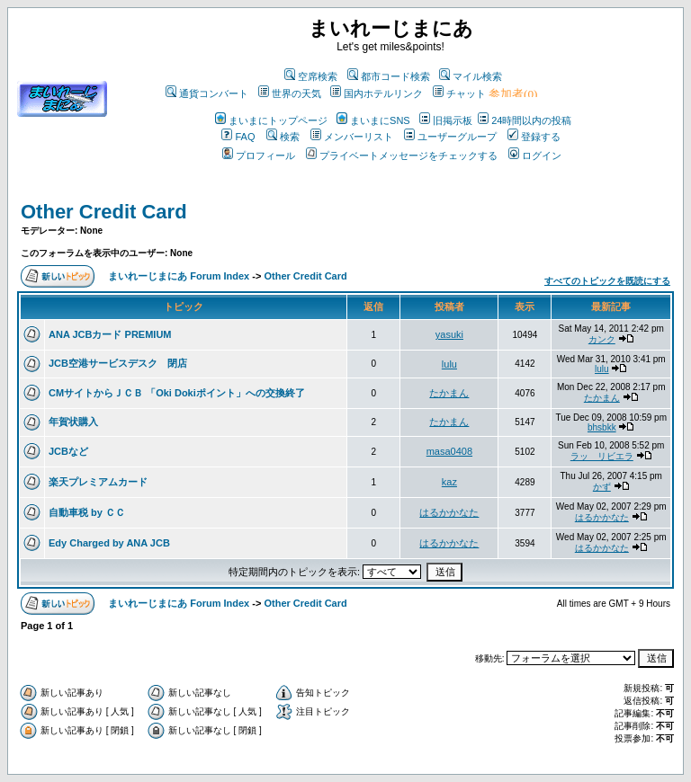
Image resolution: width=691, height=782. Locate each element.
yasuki (449, 334)
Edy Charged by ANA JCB (109, 543)
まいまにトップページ (271, 120)
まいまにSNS (373, 120)
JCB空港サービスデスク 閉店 (118, 363)
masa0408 (449, 451)
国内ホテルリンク (376, 93)
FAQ (238, 136)
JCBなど (68, 451)
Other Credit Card (104, 211)
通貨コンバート (207, 93)
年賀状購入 (73, 421)
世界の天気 (289, 93)
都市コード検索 (388, 76)
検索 (283, 136)
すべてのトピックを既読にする (607, 281)
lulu (449, 364)
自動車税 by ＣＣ (87, 512)
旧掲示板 (445, 120)
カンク (601, 339)
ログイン (534, 155)
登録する (534, 136)
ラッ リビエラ (601, 456)
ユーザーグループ (450, 136)
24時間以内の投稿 (524, 120)
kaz (449, 481)
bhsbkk (602, 427)
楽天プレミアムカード (98, 481)
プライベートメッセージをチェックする (402, 155)
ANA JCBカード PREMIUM (110, 334)
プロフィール (258, 155)
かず (602, 487)
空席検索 (310, 76)
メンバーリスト (351, 136)
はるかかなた (449, 512)
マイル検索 (470, 76)
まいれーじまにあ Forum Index (178, 276)
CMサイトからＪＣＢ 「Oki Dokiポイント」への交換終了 (177, 392)
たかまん (449, 392)
